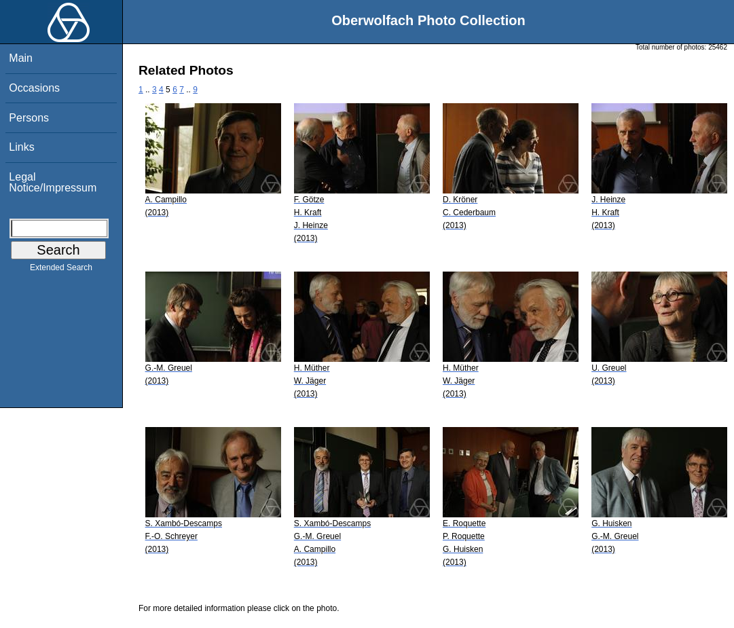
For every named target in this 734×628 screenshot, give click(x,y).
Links (21, 147)
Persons (29, 118)
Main (21, 58)
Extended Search (61, 270)
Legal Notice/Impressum (52, 182)
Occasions (34, 88)
